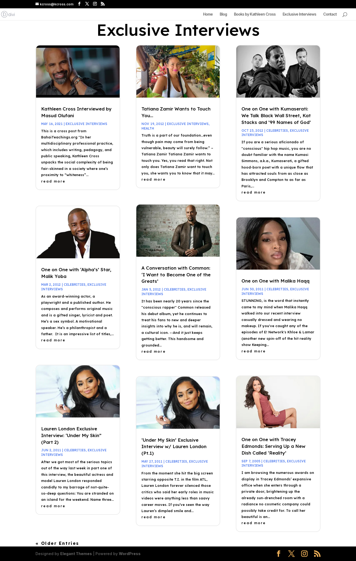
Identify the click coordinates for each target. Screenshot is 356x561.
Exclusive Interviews (299, 14)
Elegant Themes (76, 553)
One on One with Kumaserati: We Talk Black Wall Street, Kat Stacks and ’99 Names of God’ (276, 115)
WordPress (130, 553)
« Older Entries (57, 543)
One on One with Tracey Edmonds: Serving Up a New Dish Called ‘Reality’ (273, 446)
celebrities (75, 285)
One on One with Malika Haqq (275, 281)
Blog (223, 14)
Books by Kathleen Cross (255, 14)
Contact (330, 14)
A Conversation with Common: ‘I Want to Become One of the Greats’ (176, 274)
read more (53, 181)
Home (208, 14)
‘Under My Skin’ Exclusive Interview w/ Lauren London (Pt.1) (174, 446)
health (147, 128)
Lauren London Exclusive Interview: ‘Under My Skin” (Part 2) (71, 435)
